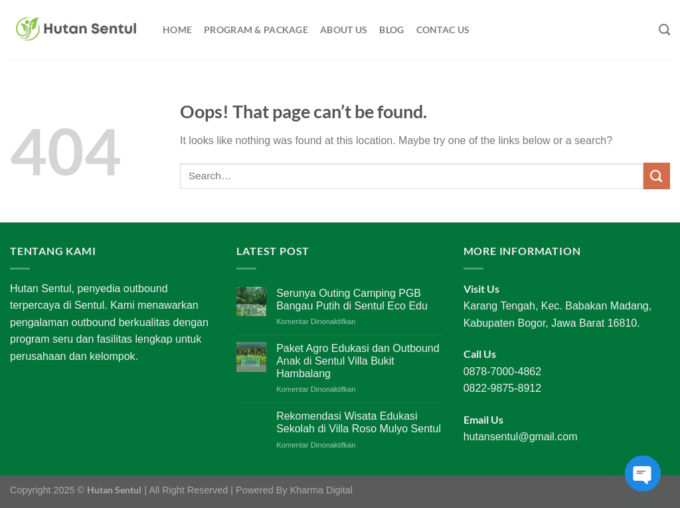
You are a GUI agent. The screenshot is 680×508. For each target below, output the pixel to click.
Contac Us (443, 29)
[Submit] (656, 176)
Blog (391, 29)
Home (177, 29)
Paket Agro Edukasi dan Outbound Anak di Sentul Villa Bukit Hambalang (358, 361)
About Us (343, 29)
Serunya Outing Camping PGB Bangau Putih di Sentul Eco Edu (352, 299)
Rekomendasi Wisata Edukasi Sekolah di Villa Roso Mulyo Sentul (358, 422)
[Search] (664, 30)
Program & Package (256, 29)
